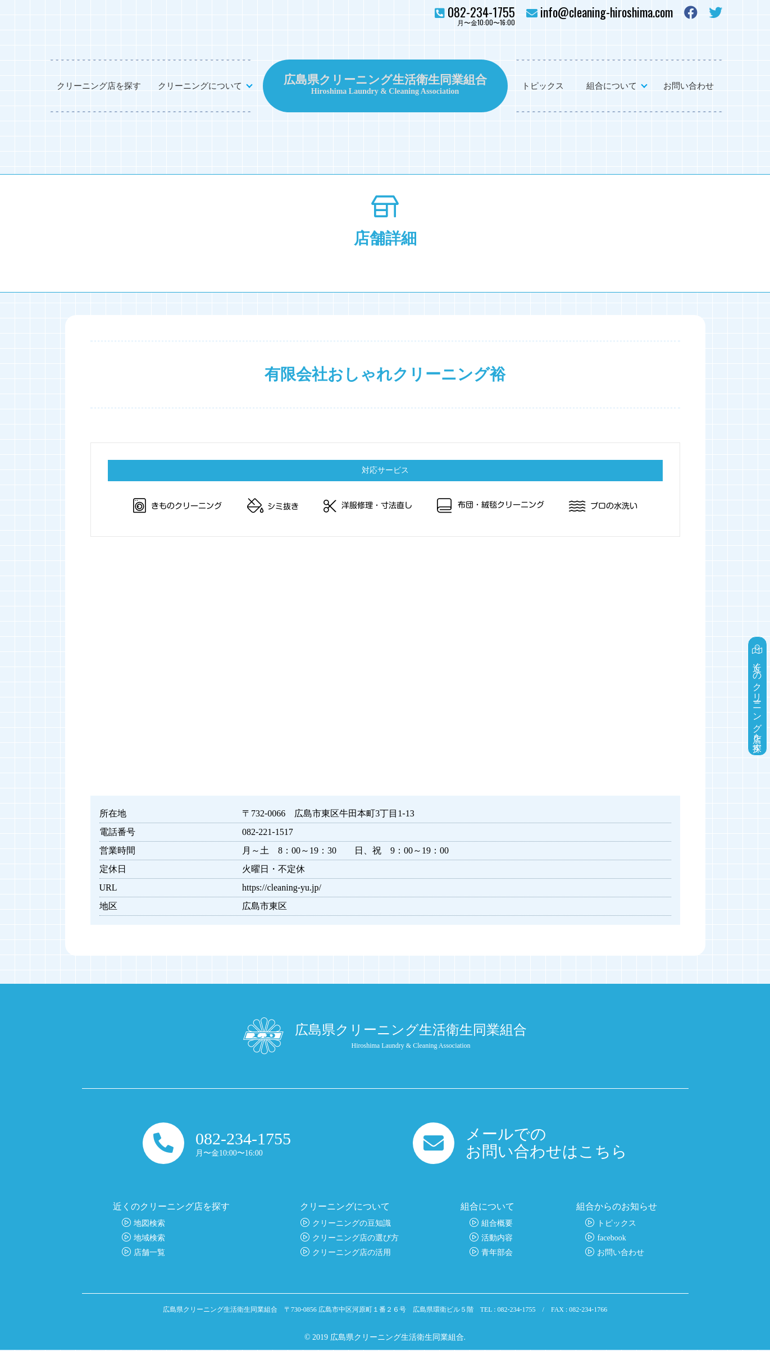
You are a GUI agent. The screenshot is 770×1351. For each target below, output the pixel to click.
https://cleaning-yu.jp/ (281, 887)
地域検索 (149, 1239)
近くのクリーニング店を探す (758, 691)
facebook (611, 1239)
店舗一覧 (149, 1253)
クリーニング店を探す (99, 85)
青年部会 (497, 1253)
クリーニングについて (200, 85)
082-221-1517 (267, 832)
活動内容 (497, 1239)
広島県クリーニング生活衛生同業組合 (385, 78)
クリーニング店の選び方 (355, 1239)
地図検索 (149, 1224)
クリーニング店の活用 (351, 1253)
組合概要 (497, 1224)
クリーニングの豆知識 (351, 1224)
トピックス (543, 85)
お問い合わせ (688, 85)
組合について (611, 85)
